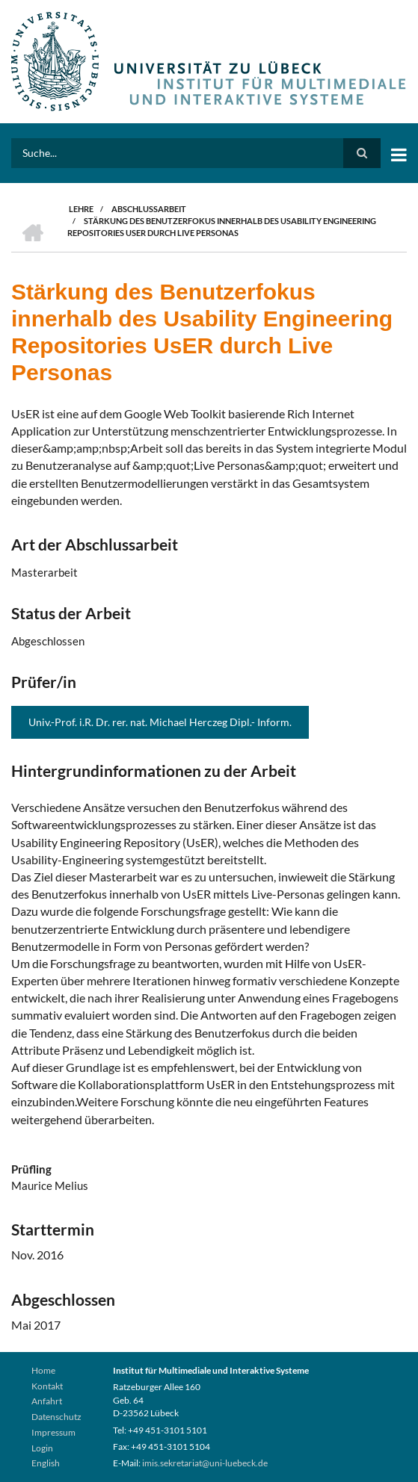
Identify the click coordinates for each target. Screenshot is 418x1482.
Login (42, 1448)
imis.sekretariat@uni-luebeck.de (205, 1463)
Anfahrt (46, 1401)
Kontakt (47, 1386)
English (45, 1463)
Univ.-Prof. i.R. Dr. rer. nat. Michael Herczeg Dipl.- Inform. (160, 722)
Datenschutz (56, 1416)
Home (43, 1370)
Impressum (53, 1432)
